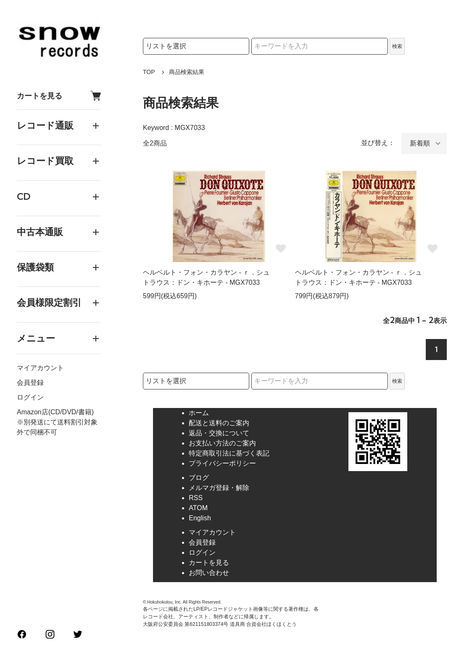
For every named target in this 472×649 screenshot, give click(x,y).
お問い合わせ (209, 572)
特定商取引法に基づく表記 (229, 453)
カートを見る (59, 95)
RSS (196, 497)
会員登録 (30, 382)
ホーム (199, 412)
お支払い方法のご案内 (222, 443)
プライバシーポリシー (222, 463)
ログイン (30, 397)
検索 (397, 46)
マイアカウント (40, 367)
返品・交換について (219, 433)
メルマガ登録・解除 (219, 487)
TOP (149, 72)
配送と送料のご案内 (219, 422)
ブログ (199, 477)
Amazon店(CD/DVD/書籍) (55, 412)
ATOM (198, 507)
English (200, 518)
